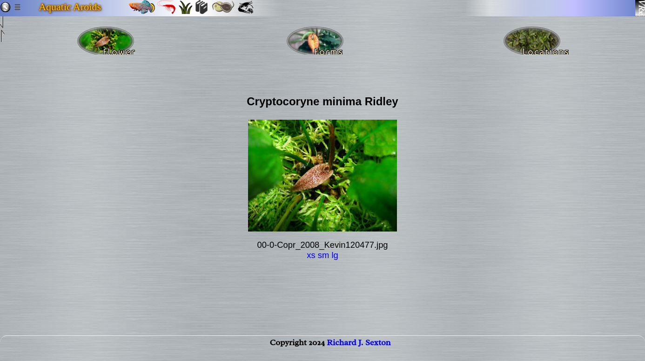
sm (323, 255)
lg (334, 255)
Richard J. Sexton (358, 350)
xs (311, 255)
